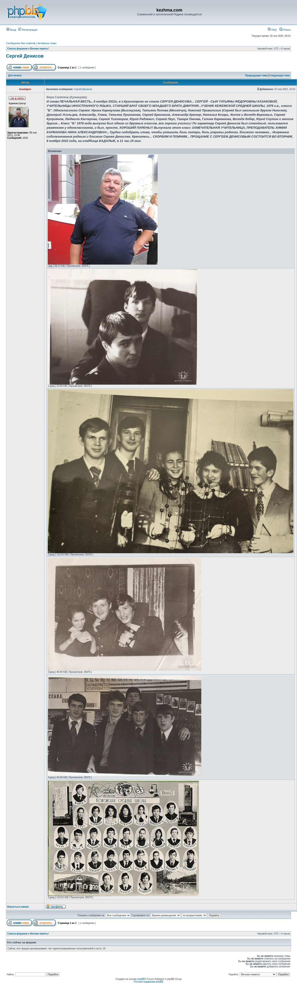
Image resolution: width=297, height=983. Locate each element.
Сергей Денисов (25, 56)
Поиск (285, 29)
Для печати (15, 75)
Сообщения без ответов (20, 43)
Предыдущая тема (256, 75)
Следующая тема (279, 75)
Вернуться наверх (18, 906)
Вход (11, 29)
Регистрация (27, 29)
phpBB (140, 979)
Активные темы (46, 43)
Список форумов (17, 48)
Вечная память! (39, 48)
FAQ (272, 29)
